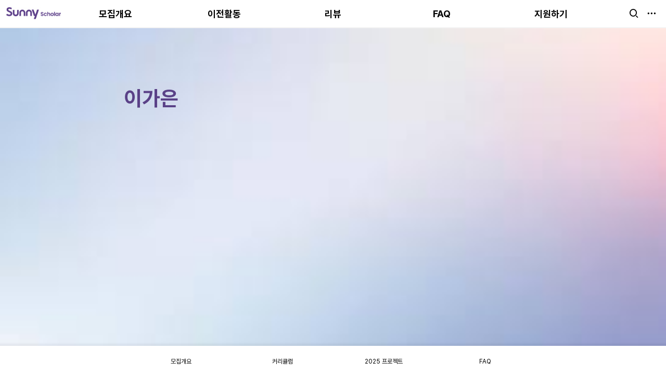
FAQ (442, 13)
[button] (633, 13)
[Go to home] (33, 13)
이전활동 (224, 13)
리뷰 (333, 13)
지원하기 (551, 13)
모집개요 (115, 13)
